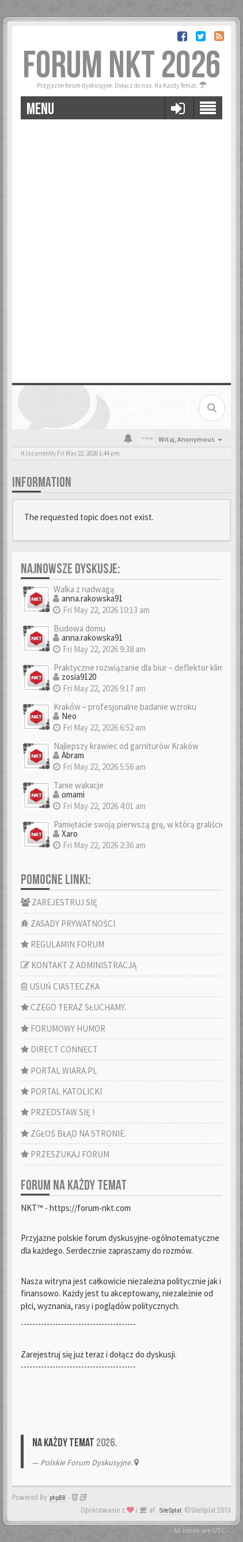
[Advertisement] (121, 246)
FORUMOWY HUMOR (63, 1028)
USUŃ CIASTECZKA (60, 986)
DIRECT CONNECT (59, 1049)
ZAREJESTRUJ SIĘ (59, 902)
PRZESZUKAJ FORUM (65, 1154)
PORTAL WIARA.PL (59, 1070)
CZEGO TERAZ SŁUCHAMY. (73, 1007)
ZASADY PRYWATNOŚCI (68, 923)
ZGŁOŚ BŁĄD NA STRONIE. (73, 1133)
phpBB (58, 1498)
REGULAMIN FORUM (62, 944)
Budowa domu (79, 628)
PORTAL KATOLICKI (61, 1091)
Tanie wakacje (79, 785)
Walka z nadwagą (84, 589)
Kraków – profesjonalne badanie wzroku (125, 706)
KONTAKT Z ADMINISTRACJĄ (78, 965)
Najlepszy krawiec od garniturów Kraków (126, 745)
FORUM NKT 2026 (121, 66)
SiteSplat (170, 1510)
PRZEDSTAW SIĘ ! (57, 1112)
